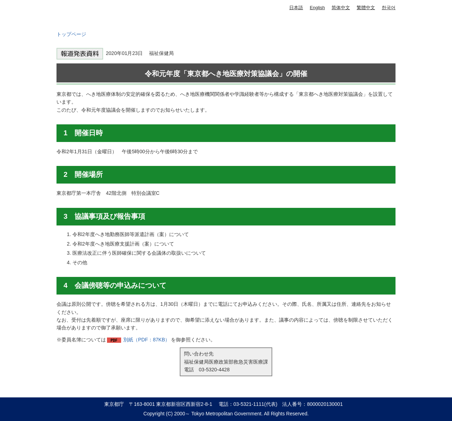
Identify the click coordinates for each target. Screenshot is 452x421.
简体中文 (341, 7)
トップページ (71, 34)
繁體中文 (366, 7)
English (317, 7)
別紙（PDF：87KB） (146, 339)
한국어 (389, 7)
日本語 (296, 7)
